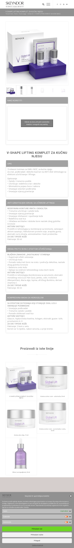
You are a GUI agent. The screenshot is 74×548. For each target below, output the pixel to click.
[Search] (42, 4)
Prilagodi (37, 543)
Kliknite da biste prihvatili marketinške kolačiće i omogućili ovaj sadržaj (37, 123)
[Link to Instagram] (60, 4)
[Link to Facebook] (57, 4)
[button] (71, 498)
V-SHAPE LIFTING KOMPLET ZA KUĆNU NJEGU (24, 11)
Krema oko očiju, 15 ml (21, 435)
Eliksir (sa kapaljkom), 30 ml (21, 472)
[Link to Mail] (66, 4)
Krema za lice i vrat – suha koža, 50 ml (52, 396)
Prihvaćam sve (37, 531)
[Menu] (47, 4)
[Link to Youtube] (63, 4)
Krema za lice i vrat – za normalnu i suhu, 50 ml (52, 429)
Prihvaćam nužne (37, 537)
